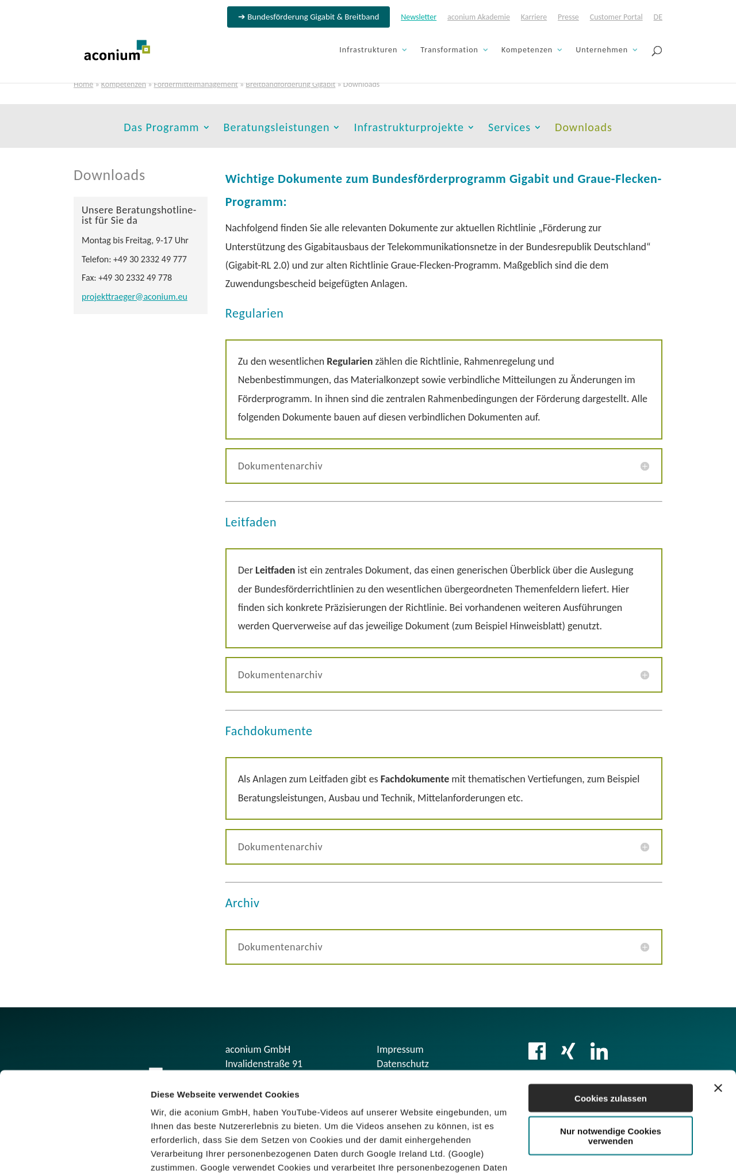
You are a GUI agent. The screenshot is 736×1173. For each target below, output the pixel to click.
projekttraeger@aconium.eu (134, 296)
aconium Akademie (478, 17)
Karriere (534, 17)
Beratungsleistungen (277, 128)
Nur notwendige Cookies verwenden (610, 1047)
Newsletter (418, 17)
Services (509, 128)
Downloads (583, 128)
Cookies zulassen (610, 1009)
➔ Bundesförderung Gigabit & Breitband (308, 17)
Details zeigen (180, 1150)
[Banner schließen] (718, 999)
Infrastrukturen (368, 50)
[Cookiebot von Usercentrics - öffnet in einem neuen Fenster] (74, 1150)
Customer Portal (616, 17)
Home (83, 84)
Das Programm (161, 128)
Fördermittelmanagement (196, 84)
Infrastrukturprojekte (409, 128)
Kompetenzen (527, 50)
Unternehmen (602, 50)
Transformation (449, 50)
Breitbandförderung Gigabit (290, 84)
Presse (568, 17)
